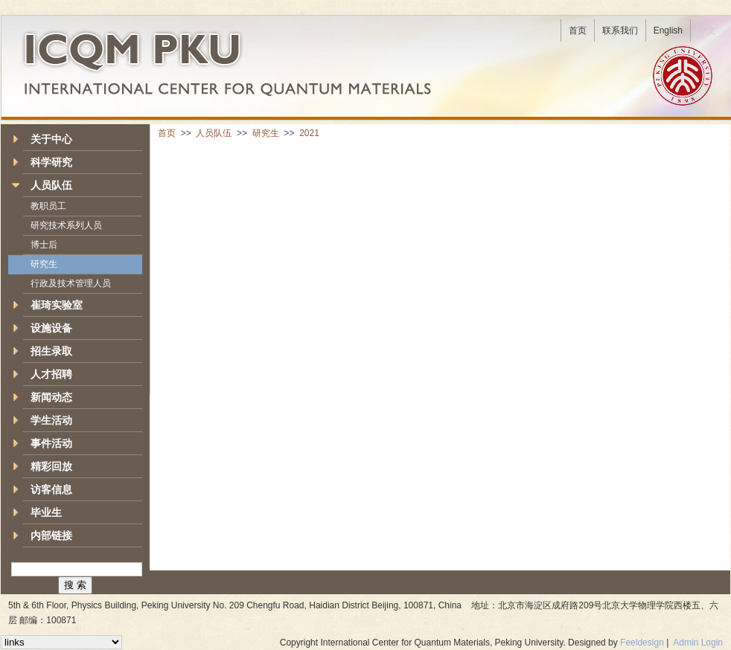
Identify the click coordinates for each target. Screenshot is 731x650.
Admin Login (698, 642)
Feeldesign (642, 642)
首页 (167, 133)
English (668, 30)
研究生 (265, 133)
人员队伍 (214, 133)
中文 (707, 30)
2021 (309, 133)
